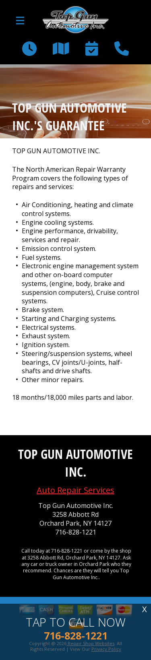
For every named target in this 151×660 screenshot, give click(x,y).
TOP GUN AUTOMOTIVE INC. (56, 151)
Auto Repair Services (75, 490)
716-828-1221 (75, 532)
